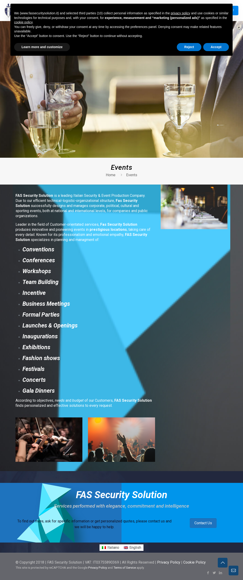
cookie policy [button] (23, 22)
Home (110, 175)
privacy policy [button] (180, 13)
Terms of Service (124, 567)
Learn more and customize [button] (42, 47)
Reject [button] (189, 47)
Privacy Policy (168, 562)
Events (131, 175)
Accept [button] (216, 47)
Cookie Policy (194, 562)
